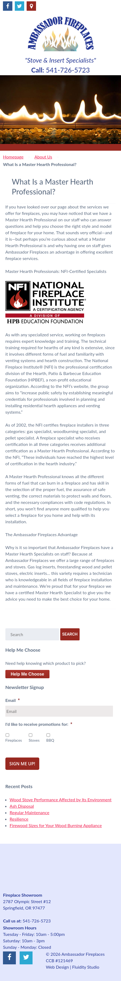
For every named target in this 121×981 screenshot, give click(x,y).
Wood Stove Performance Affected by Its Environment (61, 799)
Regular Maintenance (29, 812)
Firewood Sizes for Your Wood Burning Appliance (56, 825)
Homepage (13, 156)
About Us (43, 156)
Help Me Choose (27, 674)
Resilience (19, 818)
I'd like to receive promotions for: (38, 724)
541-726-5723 (68, 70)
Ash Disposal (22, 806)
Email (12, 700)
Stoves (34, 740)
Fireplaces (13, 740)
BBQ (50, 740)
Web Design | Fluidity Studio (72, 966)
